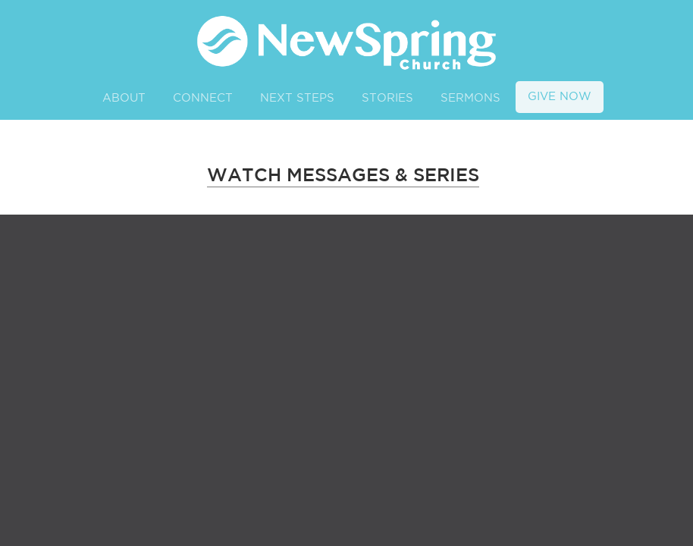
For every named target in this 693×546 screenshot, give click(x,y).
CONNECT (203, 98)
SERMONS (470, 98)
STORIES (387, 98)
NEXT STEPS (297, 98)
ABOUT (124, 98)
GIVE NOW (559, 97)
